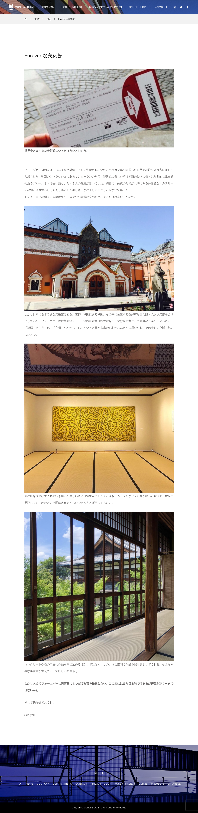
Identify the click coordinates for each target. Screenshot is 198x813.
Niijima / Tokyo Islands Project (105, 7)
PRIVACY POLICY (101, 783)
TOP (19, 783)
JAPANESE (160, 7)
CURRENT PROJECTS (151, 783)
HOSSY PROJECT (71, 7)
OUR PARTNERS (62, 783)
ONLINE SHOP (137, 7)
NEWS (29, 783)
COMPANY (48, 7)
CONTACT (81, 783)
